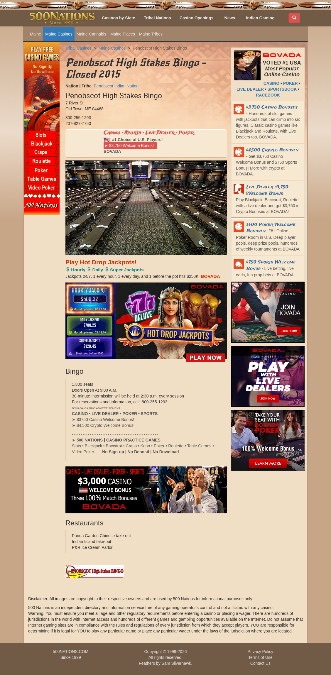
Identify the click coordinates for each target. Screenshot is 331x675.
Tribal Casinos (78, 48)
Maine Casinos (58, 34)
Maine (35, 34)
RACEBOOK (268, 95)
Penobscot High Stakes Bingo (160, 48)
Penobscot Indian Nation (116, 86)
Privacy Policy (260, 651)
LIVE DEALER (250, 89)
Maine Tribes (151, 34)
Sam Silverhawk (176, 663)
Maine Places (122, 34)
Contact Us (260, 663)
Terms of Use (260, 657)
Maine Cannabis (91, 34)
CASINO (271, 83)
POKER (290, 83)
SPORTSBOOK (282, 89)
